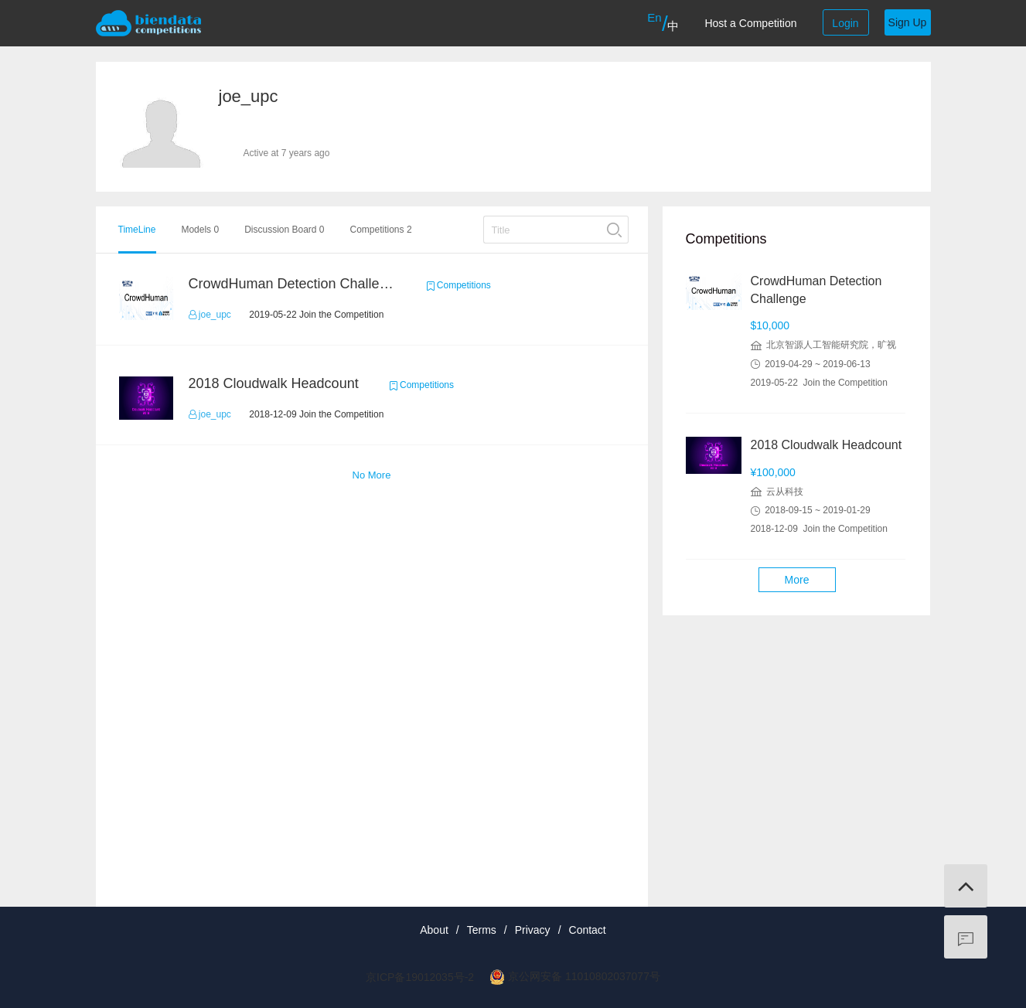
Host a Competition (750, 23)
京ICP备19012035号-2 (420, 977)
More (797, 580)
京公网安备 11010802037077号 (584, 976)
